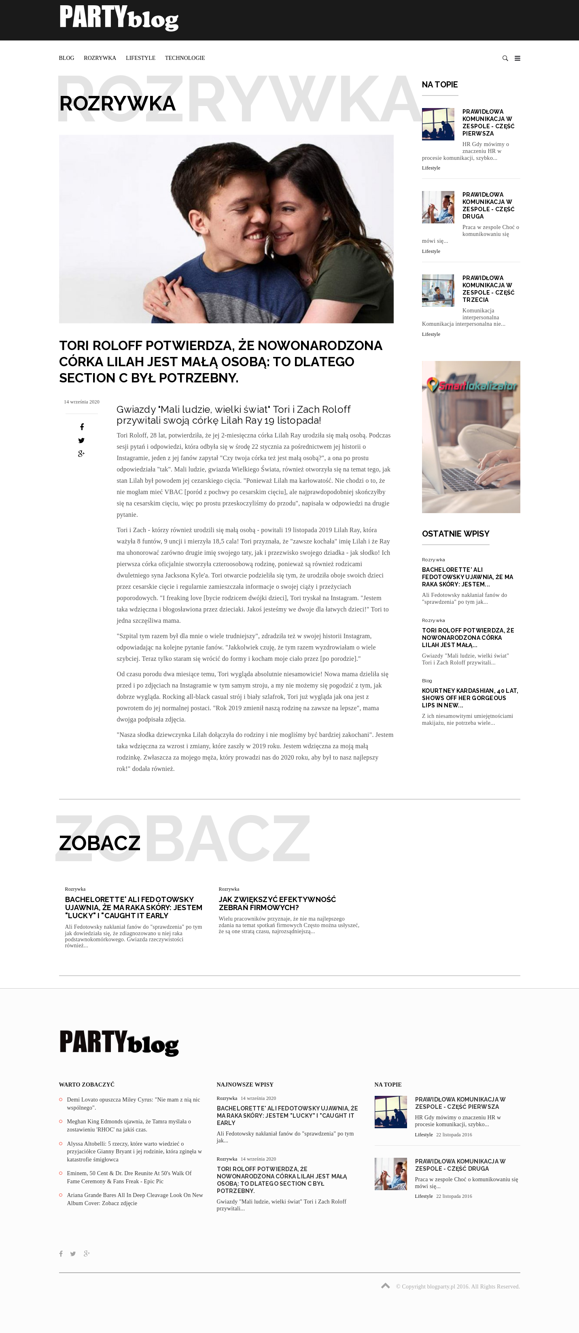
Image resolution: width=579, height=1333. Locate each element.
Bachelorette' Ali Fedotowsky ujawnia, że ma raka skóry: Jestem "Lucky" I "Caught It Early (134, 907)
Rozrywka (100, 58)
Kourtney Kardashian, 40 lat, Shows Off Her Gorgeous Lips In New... (470, 698)
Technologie (185, 58)
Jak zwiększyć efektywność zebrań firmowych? (277, 903)
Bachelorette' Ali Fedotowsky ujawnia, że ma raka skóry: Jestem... (467, 577)
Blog (66, 58)
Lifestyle (140, 58)
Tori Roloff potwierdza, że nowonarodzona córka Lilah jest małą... (468, 637)
